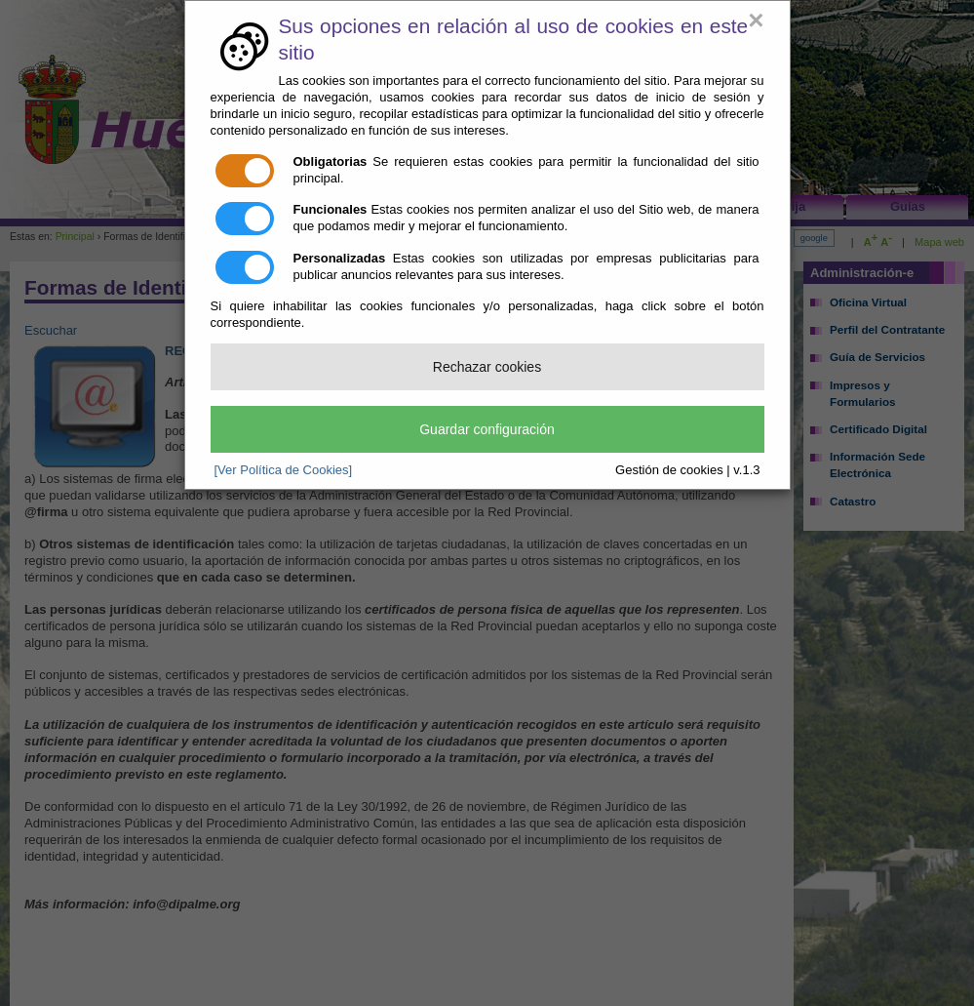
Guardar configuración (487, 429)
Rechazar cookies (487, 367)
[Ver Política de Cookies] (283, 470)
